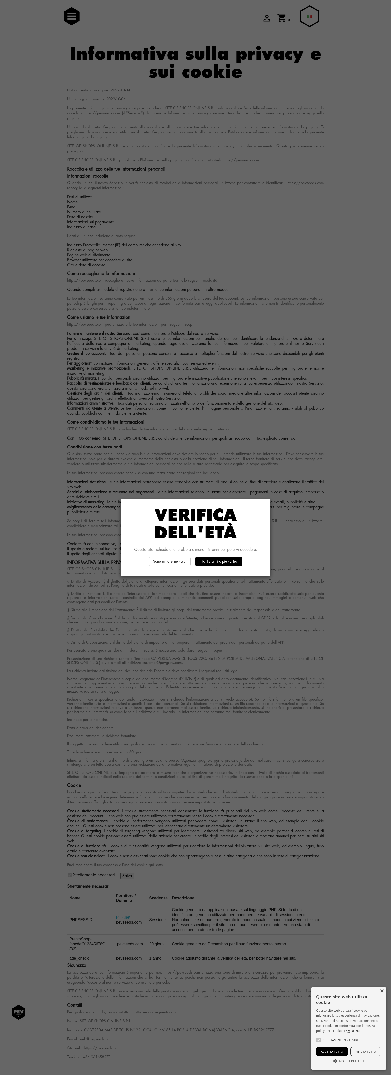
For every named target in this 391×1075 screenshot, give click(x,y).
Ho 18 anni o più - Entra (219, 561)
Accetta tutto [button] (332, 1051)
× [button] (382, 991)
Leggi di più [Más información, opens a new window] (352, 1031)
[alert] (348, 1028)
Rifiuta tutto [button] (365, 1051)
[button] (318, 1040)
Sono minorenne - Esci (169, 561)
